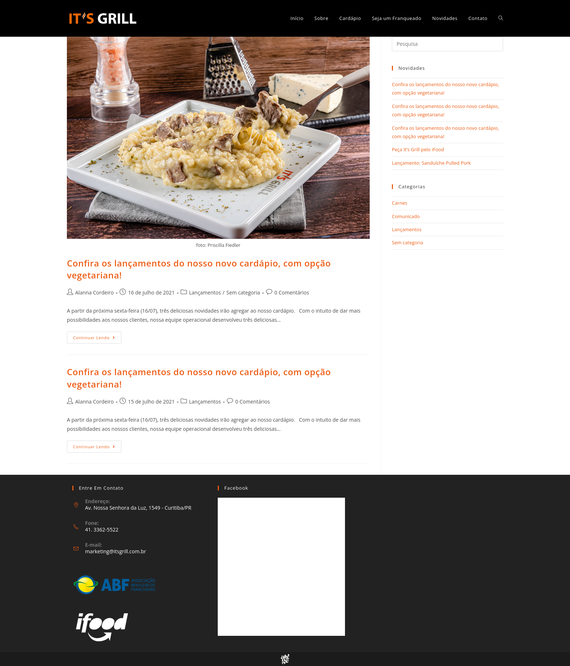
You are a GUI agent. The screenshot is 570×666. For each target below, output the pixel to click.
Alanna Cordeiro (94, 292)
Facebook (236, 488)
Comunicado (406, 216)
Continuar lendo (97, 339)
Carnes (399, 203)
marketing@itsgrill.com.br (115, 551)
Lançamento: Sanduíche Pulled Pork (431, 163)
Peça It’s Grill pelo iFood (418, 149)
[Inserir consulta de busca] (447, 44)
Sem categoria (243, 292)
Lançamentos (205, 292)
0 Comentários (291, 292)
